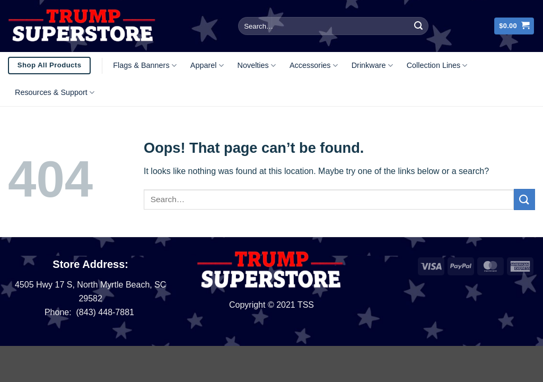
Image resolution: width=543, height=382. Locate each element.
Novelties (257, 65)
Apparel (207, 65)
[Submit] (418, 26)
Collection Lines (437, 65)
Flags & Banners (145, 65)
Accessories (314, 65)
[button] (514, 26)
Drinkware (372, 65)
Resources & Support (54, 93)
